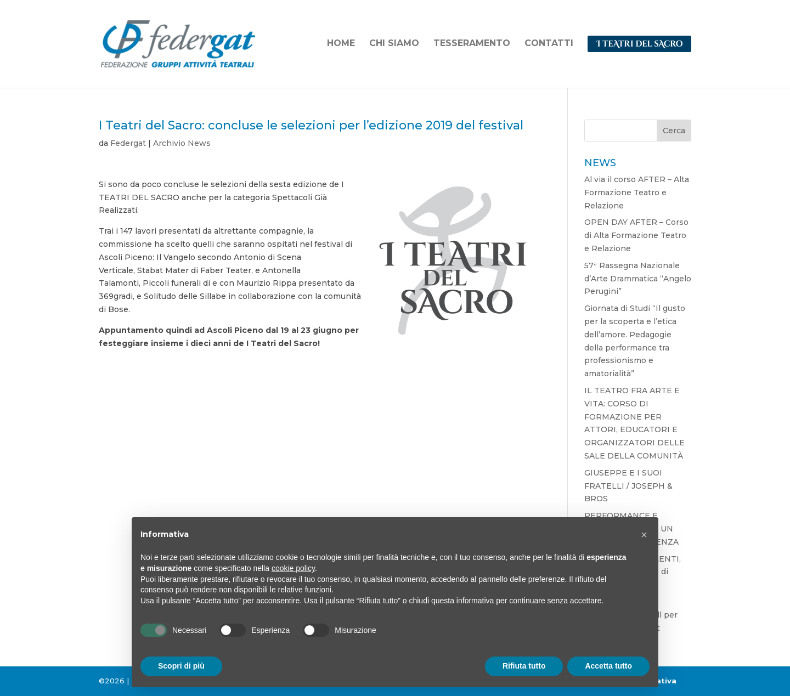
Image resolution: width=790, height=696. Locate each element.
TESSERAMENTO (471, 43)
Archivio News (182, 143)
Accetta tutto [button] (608, 665)
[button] (644, 535)
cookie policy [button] (293, 568)
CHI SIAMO (394, 43)
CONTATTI (548, 43)
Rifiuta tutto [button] (524, 665)
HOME (341, 43)
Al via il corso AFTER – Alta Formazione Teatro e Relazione (636, 192)
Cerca (674, 130)
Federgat (128, 143)
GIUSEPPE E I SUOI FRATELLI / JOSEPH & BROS (628, 486)
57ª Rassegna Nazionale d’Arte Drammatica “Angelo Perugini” (637, 279)
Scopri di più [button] (181, 665)
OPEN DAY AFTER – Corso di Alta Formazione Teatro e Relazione (636, 235)
